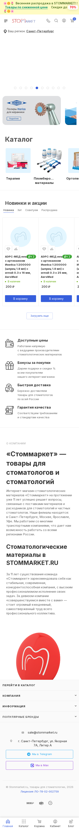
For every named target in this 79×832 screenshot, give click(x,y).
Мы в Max (40, 765)
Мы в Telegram (39, 754)
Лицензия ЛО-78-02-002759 (39, 791)
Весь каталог (75, 201)
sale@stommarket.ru (42, 732)
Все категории (75, 135)
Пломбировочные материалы (44, 180)
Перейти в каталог (19, 685)
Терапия (13, 178)
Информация (14, 706)
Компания (11, 695)
